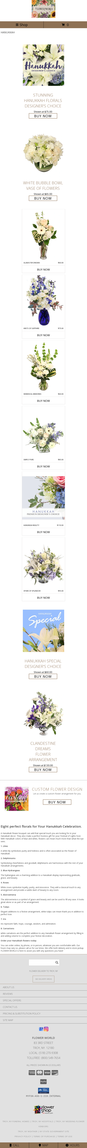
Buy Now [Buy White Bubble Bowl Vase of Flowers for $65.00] (43, 198)
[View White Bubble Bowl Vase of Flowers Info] (43, 153)
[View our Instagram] (46, 1030)
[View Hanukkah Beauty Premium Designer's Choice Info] (43, 498)
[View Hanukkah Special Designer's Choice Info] (43, 630)
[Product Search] (44, 962)
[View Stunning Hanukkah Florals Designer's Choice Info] (43, 65)
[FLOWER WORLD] (43, 17)
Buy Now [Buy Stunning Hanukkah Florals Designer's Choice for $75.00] (43, 116)
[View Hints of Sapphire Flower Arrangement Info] (43, 301)
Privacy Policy (23, 1136)
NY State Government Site (54, 1131)
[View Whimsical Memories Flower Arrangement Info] (43, 367)
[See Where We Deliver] (43, 979)
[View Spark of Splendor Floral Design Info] (43, 563)
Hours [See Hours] (72, 1145)
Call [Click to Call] (14, 1145)
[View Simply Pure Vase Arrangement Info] (43, 432)
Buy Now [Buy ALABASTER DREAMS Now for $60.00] (43, 269)
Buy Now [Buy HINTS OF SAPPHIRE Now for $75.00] (43, 335)
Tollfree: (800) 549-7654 (43, 1058)
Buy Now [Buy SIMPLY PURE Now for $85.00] (43, 466)
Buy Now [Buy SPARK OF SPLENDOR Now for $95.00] (43, 598)
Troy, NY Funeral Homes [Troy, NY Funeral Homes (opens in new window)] (16, 1121)
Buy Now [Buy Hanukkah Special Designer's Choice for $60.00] (43, 676)
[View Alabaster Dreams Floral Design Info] (43, 235)
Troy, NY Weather (28, 1131)
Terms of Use (64, 1136)
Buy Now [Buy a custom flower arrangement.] (57, 802)
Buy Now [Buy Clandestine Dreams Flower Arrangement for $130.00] (43, 769)
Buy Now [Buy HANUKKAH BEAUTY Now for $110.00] (43, 532)
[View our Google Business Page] (41, 1030)
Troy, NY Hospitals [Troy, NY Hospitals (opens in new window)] (42, 1121)
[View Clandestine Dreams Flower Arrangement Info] (43, 713)
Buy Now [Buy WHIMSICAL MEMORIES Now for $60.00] (43, 401)
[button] (43, 1091)
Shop (22, 24)
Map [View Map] (43, 1145)
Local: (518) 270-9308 (43, 1053)
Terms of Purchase (44, 1136)
